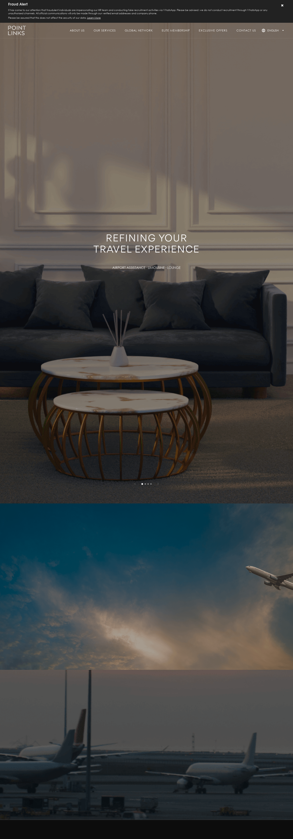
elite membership (176, 30)
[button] (135, 483)
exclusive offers (213, 30)
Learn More (94, 17)
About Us (77, 30)
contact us (246, 30)
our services (105, 30)
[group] (146, 251)
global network (139, 30)
